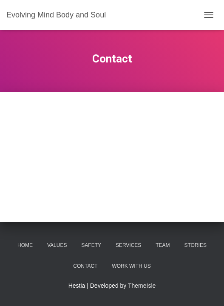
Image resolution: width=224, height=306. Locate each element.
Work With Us (131, 266)
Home (25, 245)
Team (163, 245)
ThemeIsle (142, 285)
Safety (91, 245)
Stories (195, 245)
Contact (85, 266)
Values (57, 245)
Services (128, 245)
